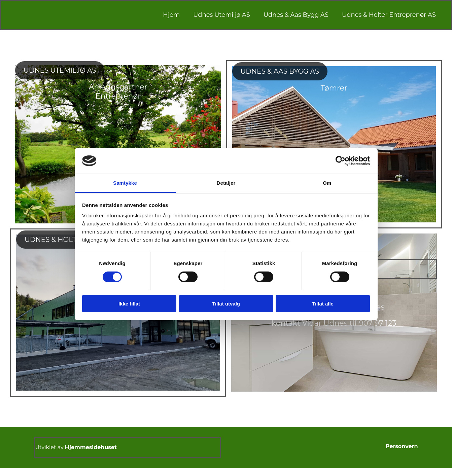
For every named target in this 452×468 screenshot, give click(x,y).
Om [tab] (327, 183)
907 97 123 (377, 323)
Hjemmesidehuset (91, 447)
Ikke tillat (129, 304)
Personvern (402, 446)
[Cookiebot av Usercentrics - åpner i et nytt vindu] (340, 161)
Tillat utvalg (226, 304)
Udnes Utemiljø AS (221, 15)
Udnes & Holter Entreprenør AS (389, 15)
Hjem (171, 15)
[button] (60, 70)
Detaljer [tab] (226, 183)
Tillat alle (323, 304)
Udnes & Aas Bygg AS (296, 15)
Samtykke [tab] (125, 183)
